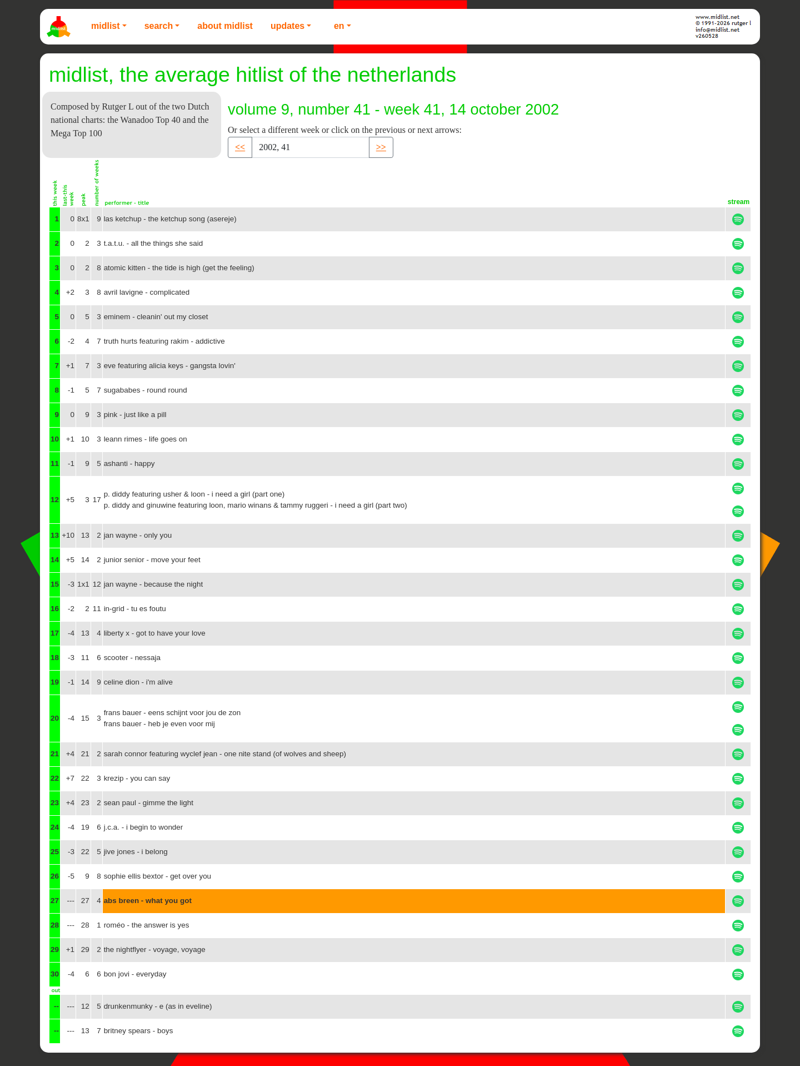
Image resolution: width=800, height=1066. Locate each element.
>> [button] (381, 147)
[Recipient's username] (310, 147)
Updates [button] (287, 26)
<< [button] (240, 147)
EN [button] (339, 26)
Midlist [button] (105, 26)
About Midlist (225, 26)
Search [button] (158, 26)
